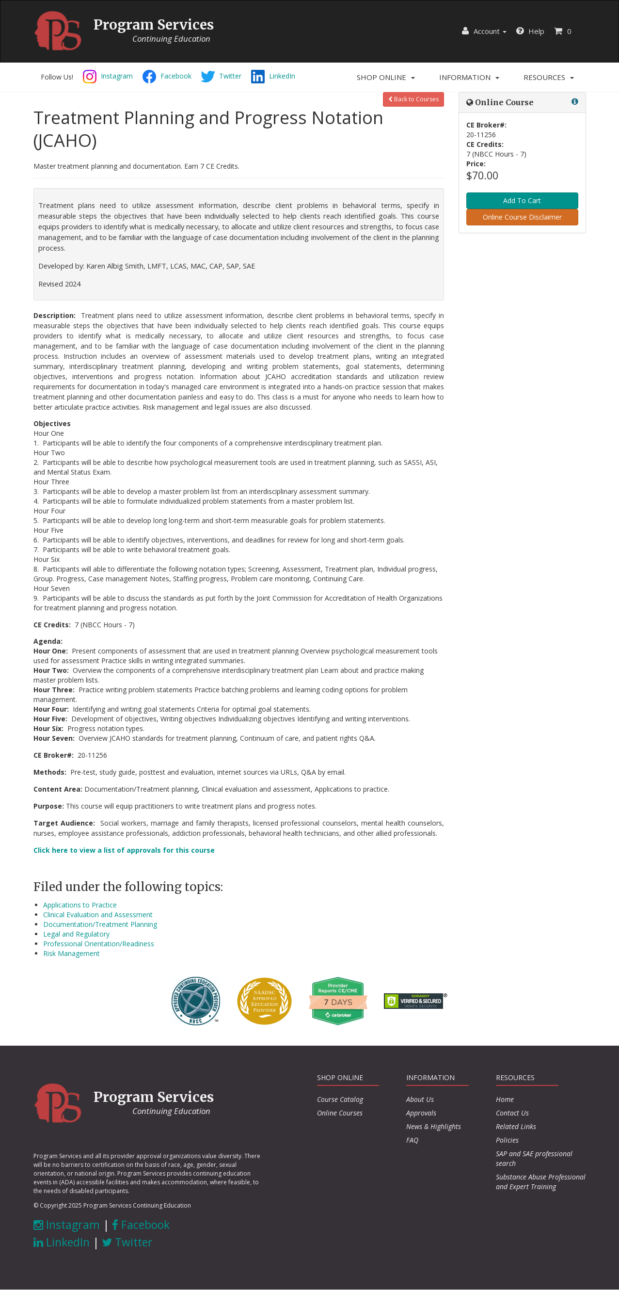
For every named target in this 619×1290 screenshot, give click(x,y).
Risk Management (71, 953)
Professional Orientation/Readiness (98, 943)
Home (505, 1099)
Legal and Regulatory (76, 934)
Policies (507, 1140)
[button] (386, 77)
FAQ (412, 1140)
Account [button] (484, 31)
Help (530, 31)
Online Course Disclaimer (522, 217)
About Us (420, 1099)
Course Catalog (340, 1099)
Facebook (141, 1224)
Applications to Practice (80, 904)
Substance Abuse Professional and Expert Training (541, 1181)
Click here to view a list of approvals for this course (124, 850)
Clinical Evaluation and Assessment (98, 914)
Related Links (516, 1126)
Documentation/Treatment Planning (100, 924)
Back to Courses (413, 99)
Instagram (66, 1224)
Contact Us (512, 1112)
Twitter (127, 1242)
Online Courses (340, 1112)
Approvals (421, 1112)
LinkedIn (61, 1242)
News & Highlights (433, 1126)
